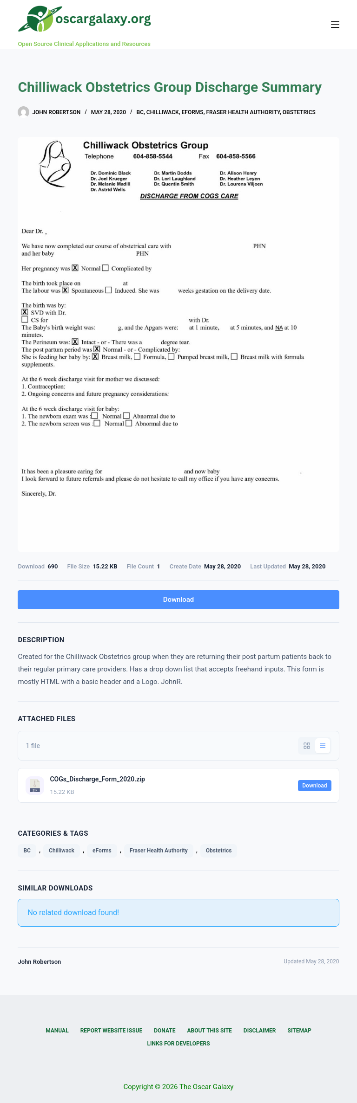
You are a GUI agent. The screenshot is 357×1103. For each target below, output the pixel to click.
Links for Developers (178, 1043)
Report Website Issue (111, 1030)
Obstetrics (299, 112)
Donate (164, 1030)
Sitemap (299, 1030)
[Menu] (335, 24)
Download (178, 599)
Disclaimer (260, 1030)
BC (140, 112)
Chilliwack (162, 112)
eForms (193, 112)
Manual (57, 1030)
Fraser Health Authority (243, 112)
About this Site (209, 1030)
